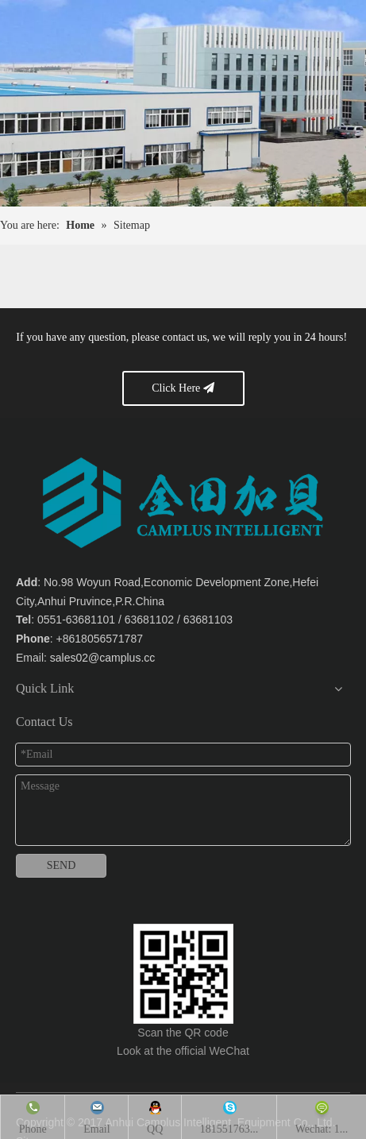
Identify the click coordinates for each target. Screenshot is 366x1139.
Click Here (183, 388)
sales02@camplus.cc (103, 657)
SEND (61, 865)
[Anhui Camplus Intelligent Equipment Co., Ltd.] (183, 974)
